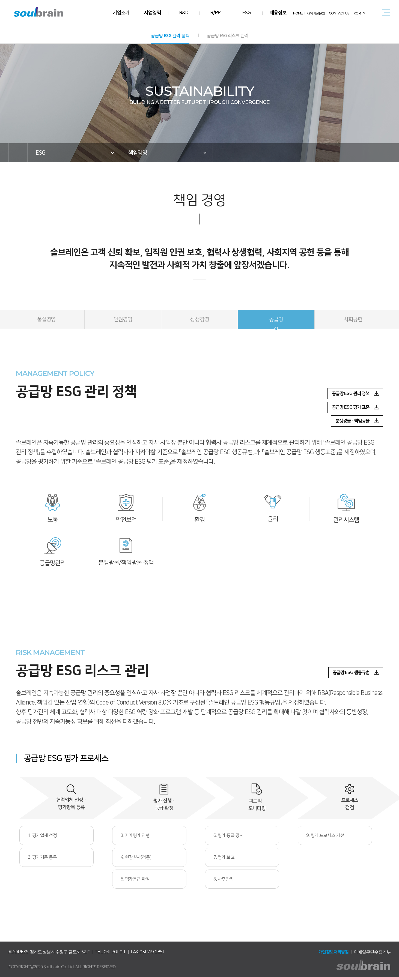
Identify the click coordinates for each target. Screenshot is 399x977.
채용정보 (278, 13)
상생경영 (199, 319)
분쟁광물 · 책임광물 (352, 420)
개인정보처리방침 (333, 952)
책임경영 (137, 153)
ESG (247, 13)
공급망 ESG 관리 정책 (170, 36)
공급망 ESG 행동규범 (351, 672)
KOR (357, 13)
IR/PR (215, 13)
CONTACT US (339, 13)
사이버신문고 (316, 13)
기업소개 (121, 13)
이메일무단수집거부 (372, 952)
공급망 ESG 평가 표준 (350, 407)
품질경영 (46, 319)
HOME (298, 13)
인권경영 (123, 319)
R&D (183, 13)
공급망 (276, 319)
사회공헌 (353, 319)
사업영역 (152, 13)
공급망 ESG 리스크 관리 (226, 36)
